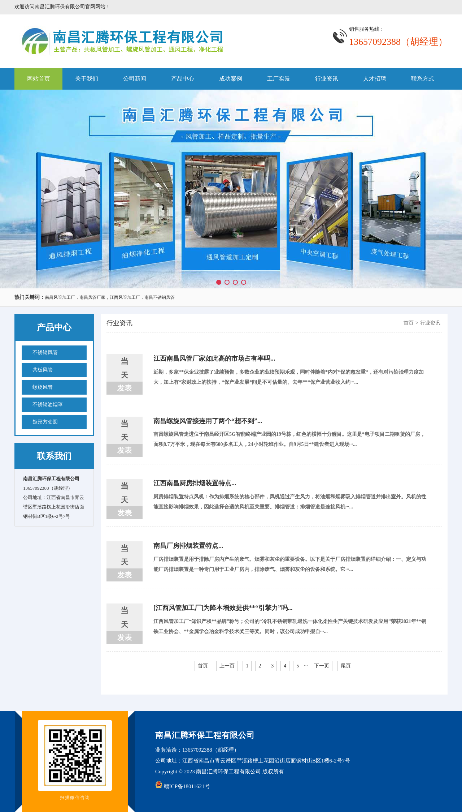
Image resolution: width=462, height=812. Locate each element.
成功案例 (230, 79)
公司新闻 (134, 79)
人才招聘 (374, 79)
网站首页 (38, 79)
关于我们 (86, 79)
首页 (409, 323)
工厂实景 (278, 79)
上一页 (227, 666)
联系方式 (422, 79)
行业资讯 (326, 79)
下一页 (321, 666)
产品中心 (182, 79)
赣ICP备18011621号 (187, 786)
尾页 (346, 666)
